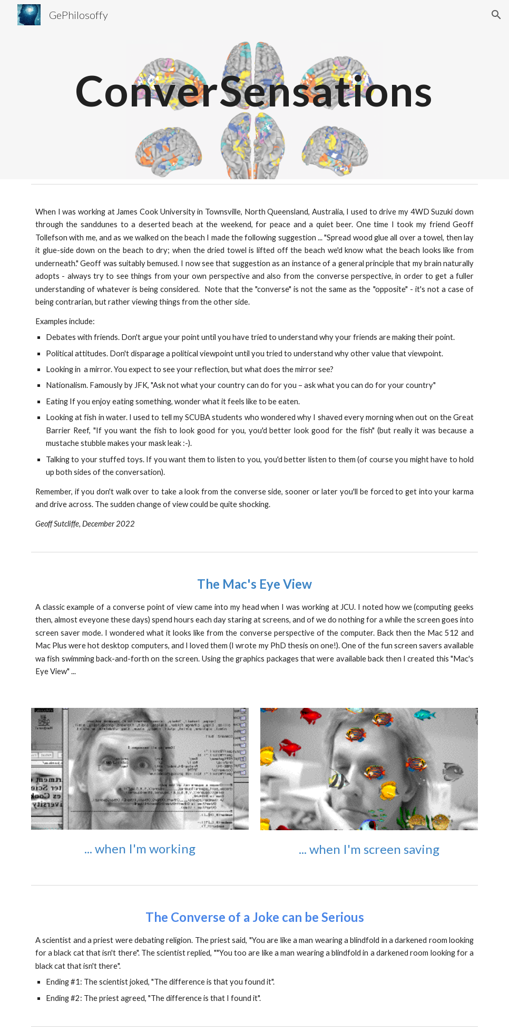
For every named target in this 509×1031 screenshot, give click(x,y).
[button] (496, 14)
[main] (254, 89)
